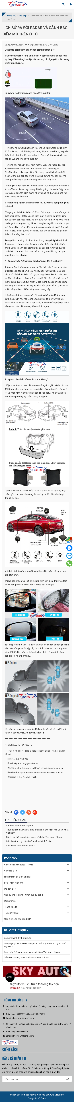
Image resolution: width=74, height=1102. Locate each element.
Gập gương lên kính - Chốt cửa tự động (23, 895)
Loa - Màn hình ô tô (13, 883)
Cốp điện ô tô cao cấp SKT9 (18, 919)
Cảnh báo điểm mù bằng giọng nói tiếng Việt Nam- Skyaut (34, 837)
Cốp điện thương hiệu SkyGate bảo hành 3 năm (29, 841)
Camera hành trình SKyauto (20, 825)
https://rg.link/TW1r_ (27, 777)
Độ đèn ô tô (10, 889)
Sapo (43, 1098)
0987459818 (22, 1032)
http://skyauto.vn (25, 768)
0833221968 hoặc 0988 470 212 (30, 1014)
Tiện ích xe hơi (11, 913)
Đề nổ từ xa (10, 901)
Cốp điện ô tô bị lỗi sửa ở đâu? (20, 845)
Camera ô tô (10, 870)
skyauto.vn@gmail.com (26, 763)
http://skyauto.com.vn (52, 768)
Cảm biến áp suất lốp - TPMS (18, 864)
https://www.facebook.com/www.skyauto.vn (40, 772)
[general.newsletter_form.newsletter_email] (37, 1079)
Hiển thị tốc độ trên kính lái (17, 877)
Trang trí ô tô (10, 907)
